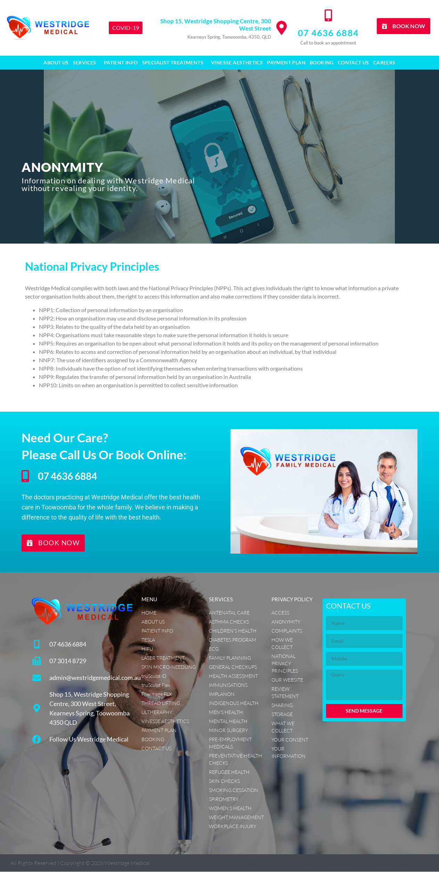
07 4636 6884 (328, 32)
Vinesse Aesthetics (237, 62)
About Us (55, 62)
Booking (322, 62)
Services (86, 62)
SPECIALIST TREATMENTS (174, 62)
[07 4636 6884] (328, 15)
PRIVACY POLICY (291, 599)
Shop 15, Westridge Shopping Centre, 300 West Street (215, 24)
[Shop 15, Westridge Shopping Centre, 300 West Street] (281, 28)
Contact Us (353, 62)
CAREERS (384, 62)
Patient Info (121, 62)
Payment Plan (286, 62)
